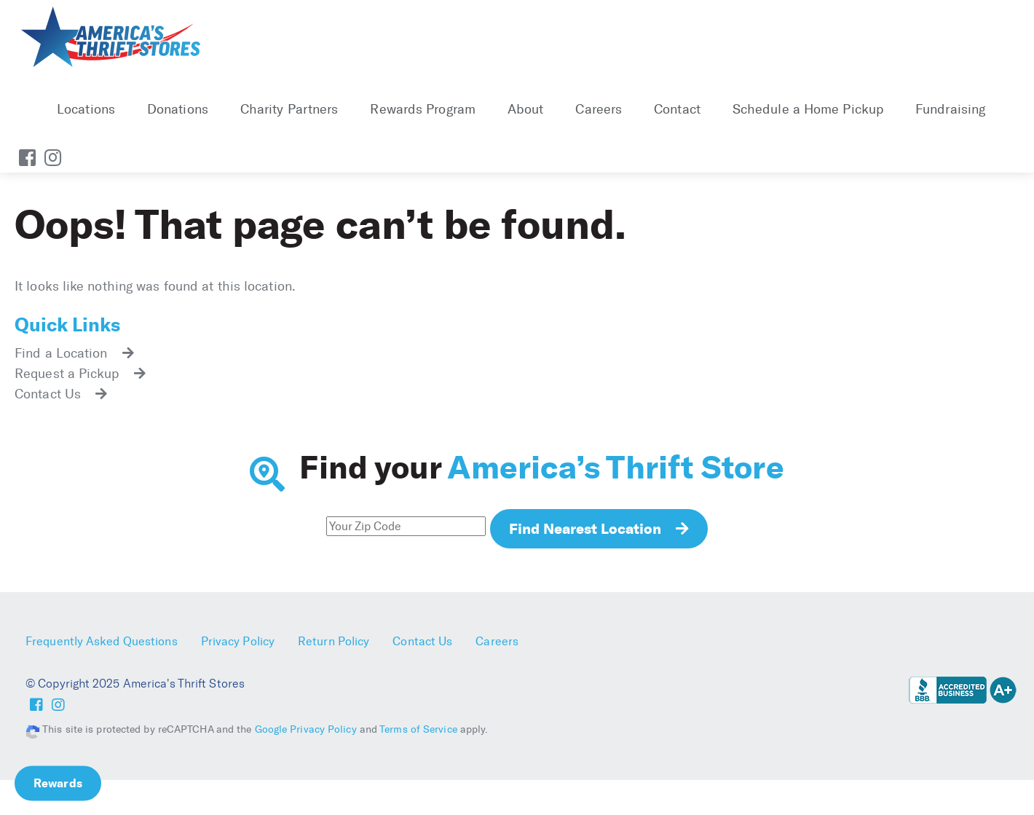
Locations (86, 109)
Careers (598, 109)
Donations (177, 109)
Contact (677, 109)
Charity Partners (289, 109)
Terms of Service (418, 729)
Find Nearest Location (585, 528)
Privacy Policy (238, 641)
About (526, 109)
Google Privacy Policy (306, 729)
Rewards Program (422, 109)
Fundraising (950, 109)
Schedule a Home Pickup (808, 109)
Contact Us (422, 641)
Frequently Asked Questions (101, 641)
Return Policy (333, 641)
